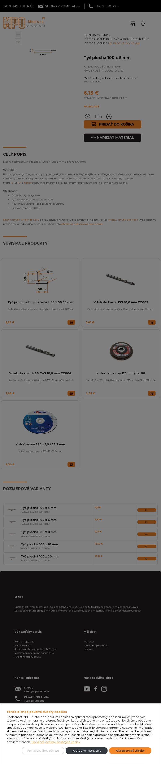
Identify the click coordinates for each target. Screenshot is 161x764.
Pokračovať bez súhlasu (43, 750)
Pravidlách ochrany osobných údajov (55, 742)
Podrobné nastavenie (86, 750)
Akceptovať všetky (130, 750)
